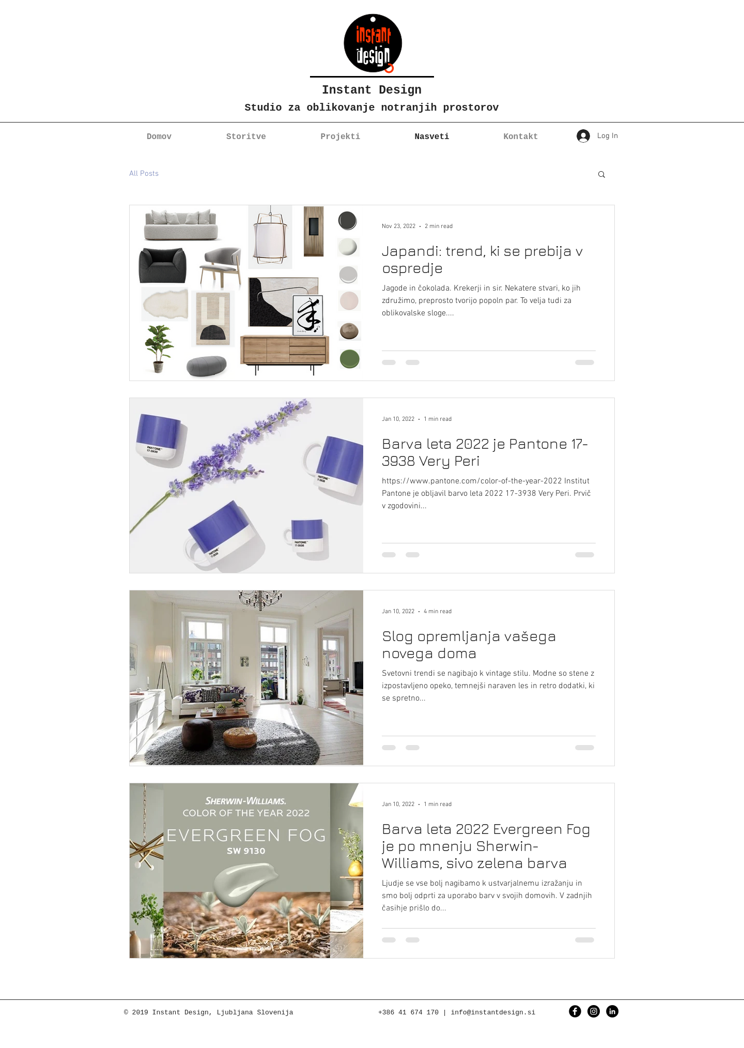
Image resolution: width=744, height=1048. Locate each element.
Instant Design (372, 90)
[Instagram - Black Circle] (593, 1011)
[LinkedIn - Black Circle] (612, 1011)
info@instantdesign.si (493, 1012)
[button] (602, 175)
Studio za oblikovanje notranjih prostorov (371, 108)
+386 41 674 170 (408, 1012)
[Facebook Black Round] (575, 1011)
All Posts (144, 173)
